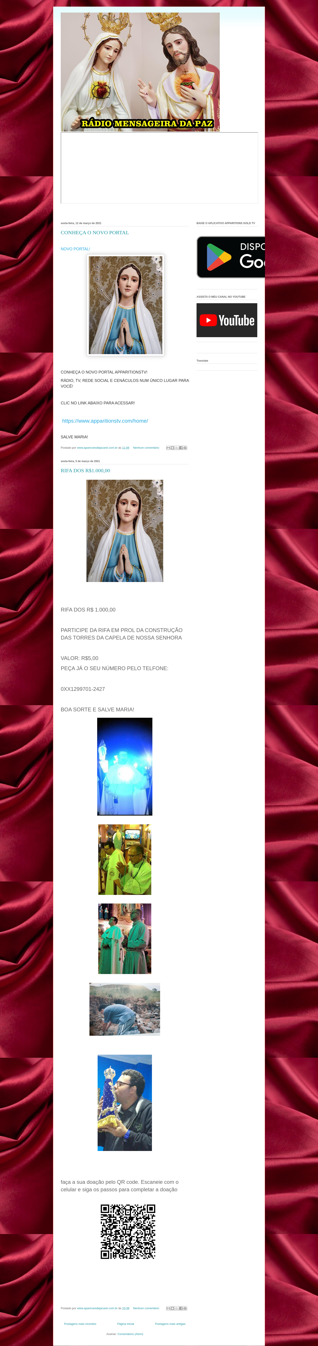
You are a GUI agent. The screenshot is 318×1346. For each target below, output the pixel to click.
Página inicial (125, 1324)
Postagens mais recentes (80, 1324)
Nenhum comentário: (146, 447)
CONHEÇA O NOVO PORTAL (95, 232)
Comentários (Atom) (130, 1334)
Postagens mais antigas (170, 1324)
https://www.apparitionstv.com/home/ (104, 421)
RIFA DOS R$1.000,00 (85, 470)
